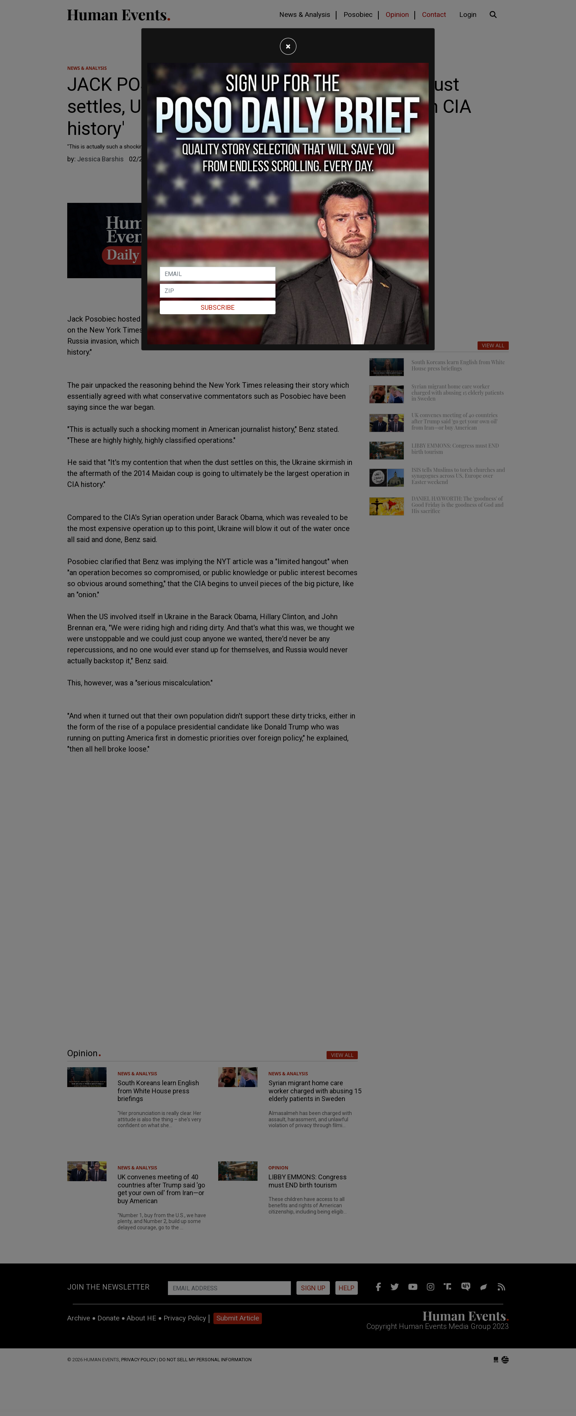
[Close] (288, 46)
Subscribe (218, 307)
